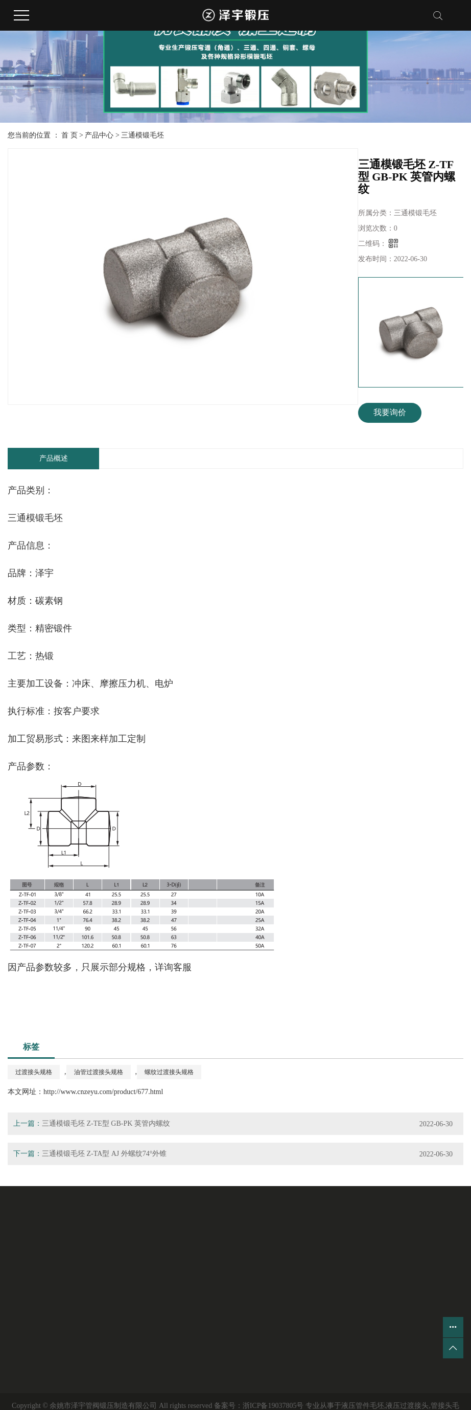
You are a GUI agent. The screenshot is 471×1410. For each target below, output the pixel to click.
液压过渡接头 (407, 1405)
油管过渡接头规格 (98, 1072)
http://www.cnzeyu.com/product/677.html (103, 1092)
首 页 (69, 135)
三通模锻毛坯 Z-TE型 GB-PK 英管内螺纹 (106, 1123)
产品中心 (99, 135)
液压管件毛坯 (362, 1405)
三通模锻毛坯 (142, 135)
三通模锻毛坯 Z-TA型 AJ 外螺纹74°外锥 (104, 1153)
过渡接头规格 (33, 1072)
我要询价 (389, 412)
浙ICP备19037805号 (273, 1405)
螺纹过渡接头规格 (169, 1072)
